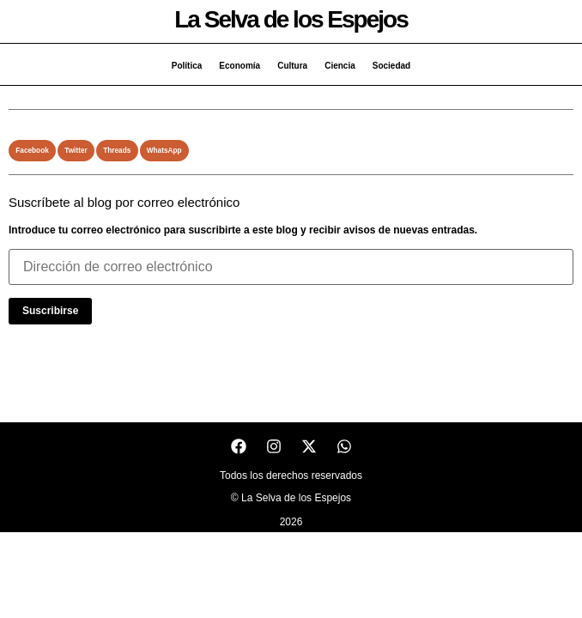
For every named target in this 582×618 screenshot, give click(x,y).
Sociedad (391, 65)
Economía (239, 65)
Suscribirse (50, 311)
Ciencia (339, 65)
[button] (32, 150)
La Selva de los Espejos (290, 19)
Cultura (292, 65)
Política (187, 65)
